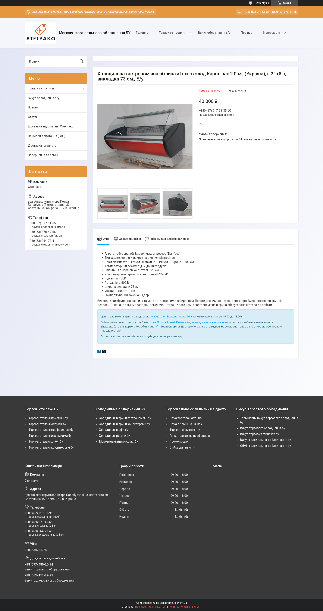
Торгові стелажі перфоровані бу (51, 430)
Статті (32, 117)
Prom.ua (182, 603)
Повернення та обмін (43, 155)
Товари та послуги (172, 32)
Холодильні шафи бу (113, 430)
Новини (33, 107)
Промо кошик (179, 441)
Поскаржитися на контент (151, 606)
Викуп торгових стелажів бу (259, 434)
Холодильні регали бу (114, 435)
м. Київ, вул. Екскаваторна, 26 (170, 316)
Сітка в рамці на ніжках (186, 424)
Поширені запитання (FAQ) (46, 136)
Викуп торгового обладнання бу (262, 428)
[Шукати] (81, 61)
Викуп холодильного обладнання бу (265, 440)
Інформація (271, 32)
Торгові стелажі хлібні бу (46, 441)
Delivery (181, 322)
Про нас (246, 32)
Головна (142, 32)
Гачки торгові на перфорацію (190, 435)
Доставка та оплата (42, 145)
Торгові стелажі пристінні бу (48, 418)
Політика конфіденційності (185, 606)
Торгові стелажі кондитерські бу (51, 447)
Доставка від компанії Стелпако (50, 126)
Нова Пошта (158, 322)
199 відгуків (261, 2)
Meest (171, 322)
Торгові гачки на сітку (185, 430)
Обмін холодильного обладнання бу (265, 445)
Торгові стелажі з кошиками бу (50, 435)
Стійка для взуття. (182, 447)
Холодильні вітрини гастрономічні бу (125, 418)
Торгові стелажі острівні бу (47, 424)
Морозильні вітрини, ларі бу (118, 441)
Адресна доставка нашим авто (207, 322)
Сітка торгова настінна (186, 418)
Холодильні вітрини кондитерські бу (124, 424)
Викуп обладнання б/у (214, 32)
